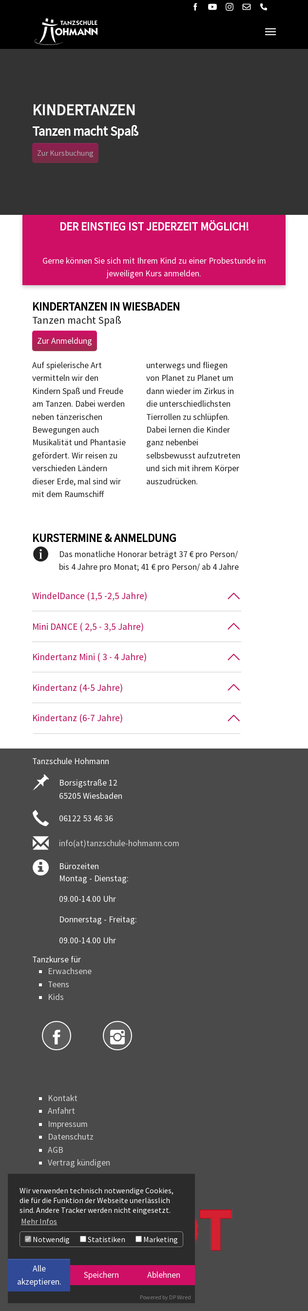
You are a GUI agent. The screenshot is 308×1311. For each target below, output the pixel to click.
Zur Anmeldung (64, 340)
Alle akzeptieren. (39, 1275)
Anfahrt (61, 1110)
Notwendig (47, 1239)
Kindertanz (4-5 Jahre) (77, 687)
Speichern (101, 1274)
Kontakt (62, 1098)
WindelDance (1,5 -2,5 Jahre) (89, 596)
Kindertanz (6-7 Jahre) (77, 718)
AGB (55, 1150)
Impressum (68, 1124)
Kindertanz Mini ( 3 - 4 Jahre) (89, 657)
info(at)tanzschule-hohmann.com (119, 843)
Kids (56, 997)
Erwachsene (70, 971)
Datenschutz (71, 1136)
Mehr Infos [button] (39, 1221)
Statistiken (102, 1239)
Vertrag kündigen (79, 1162)
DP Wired (180, 1297)
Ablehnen (163, 1274)
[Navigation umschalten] (270, 31)
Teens (58, 984)
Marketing (156, 1239)
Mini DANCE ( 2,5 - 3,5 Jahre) (88, 626)
